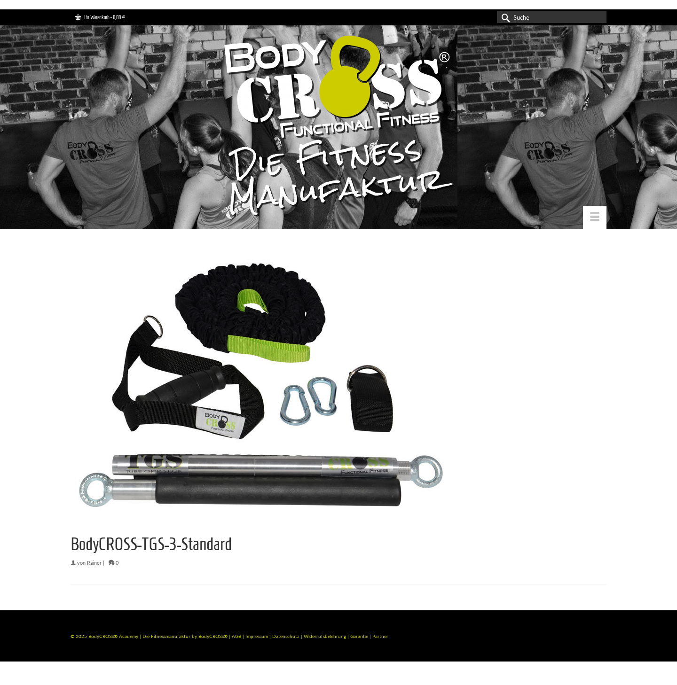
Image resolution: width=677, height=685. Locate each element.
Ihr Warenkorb (100, 17)
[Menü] (594, 217)
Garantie (360, 636)
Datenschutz (286, 636)
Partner (380, 636)
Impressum (256, 636)
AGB (236, 636)
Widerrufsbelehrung (325, 636)
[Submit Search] (504, 17)
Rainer (94, 563)
